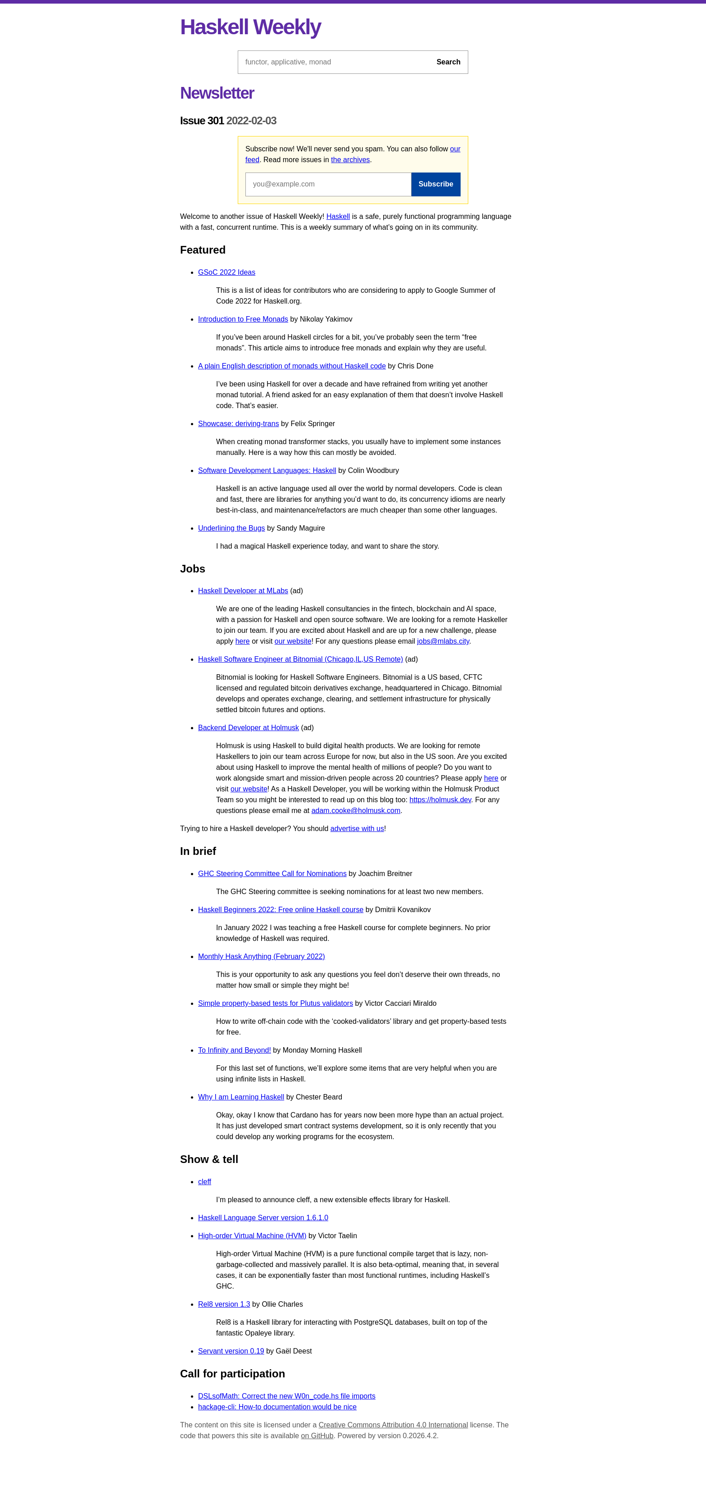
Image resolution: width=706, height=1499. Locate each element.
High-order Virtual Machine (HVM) (252, 1236)
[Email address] (328, 184)
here (242, 641)
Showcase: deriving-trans (238, 423)
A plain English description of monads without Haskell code (292, 366)
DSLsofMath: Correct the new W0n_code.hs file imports (287, 1396)
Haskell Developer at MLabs (243, 591)
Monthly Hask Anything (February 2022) (261, 956)
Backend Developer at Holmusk (248, 727)
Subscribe (436, 184)
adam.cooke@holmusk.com (356, 810)
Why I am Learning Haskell (241, 1097)
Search (449, 62)
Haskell (338, 216)
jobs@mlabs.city (443, 641)
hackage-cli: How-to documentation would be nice (277, 1407)
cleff (204, 1182)
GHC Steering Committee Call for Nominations (272, 873)
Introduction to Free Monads (243, 319)
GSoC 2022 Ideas (226, 272)
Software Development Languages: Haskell (267, 470)
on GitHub (317, 1436)
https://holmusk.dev (440, 800)
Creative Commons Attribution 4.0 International (393, 1425)
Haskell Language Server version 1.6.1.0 (263, 1218)
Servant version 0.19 (231, 1351)
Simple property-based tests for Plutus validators (275, 1003)
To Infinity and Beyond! (234, 1050)
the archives (350, 160)
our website (293, 641)
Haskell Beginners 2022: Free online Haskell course (280, 909)
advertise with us (357, 828)
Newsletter (217, 93)
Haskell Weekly (250, 27)
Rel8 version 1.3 (224, 1304)
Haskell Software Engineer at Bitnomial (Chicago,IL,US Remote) (300, 659)
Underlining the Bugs (231, 528)
